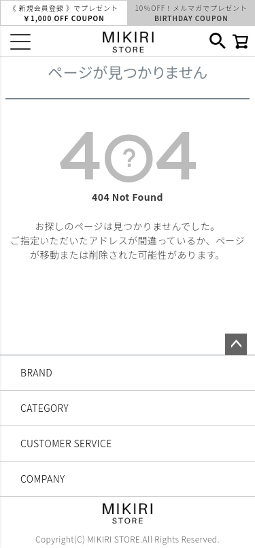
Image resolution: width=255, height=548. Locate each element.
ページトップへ (236, 344)
